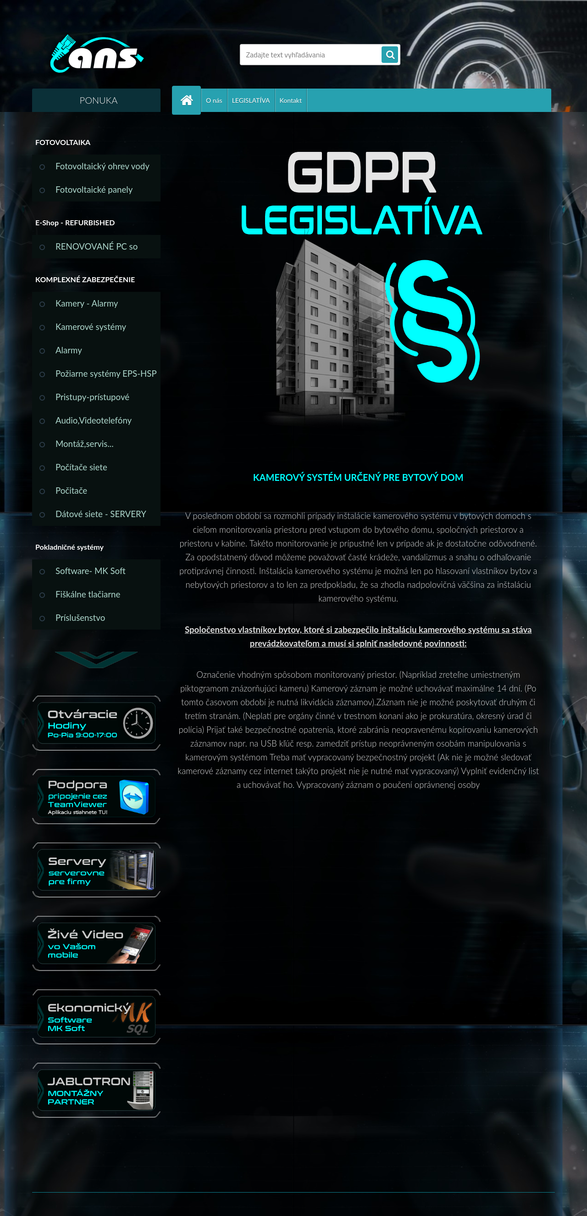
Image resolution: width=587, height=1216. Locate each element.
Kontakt (291, 100)
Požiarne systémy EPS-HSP (106, 373)
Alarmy (68, 350)
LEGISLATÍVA (251, 100)
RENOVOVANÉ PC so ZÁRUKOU (96, 249)
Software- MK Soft (90, 571)
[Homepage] (190, 100)
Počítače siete (81, 467)
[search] (390, 55)
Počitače (71, 490)
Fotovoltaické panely (94, 189)
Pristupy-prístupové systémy (92, 400)
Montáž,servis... (84, 444)
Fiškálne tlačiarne (87, 594)
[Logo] (95, 55)
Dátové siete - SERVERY (100, 514)
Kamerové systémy (90, 327)
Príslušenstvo (80, 618)
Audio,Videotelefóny (93, 420)
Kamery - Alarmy (86, 303)
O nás (214, 100)
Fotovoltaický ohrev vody (102, 166)
